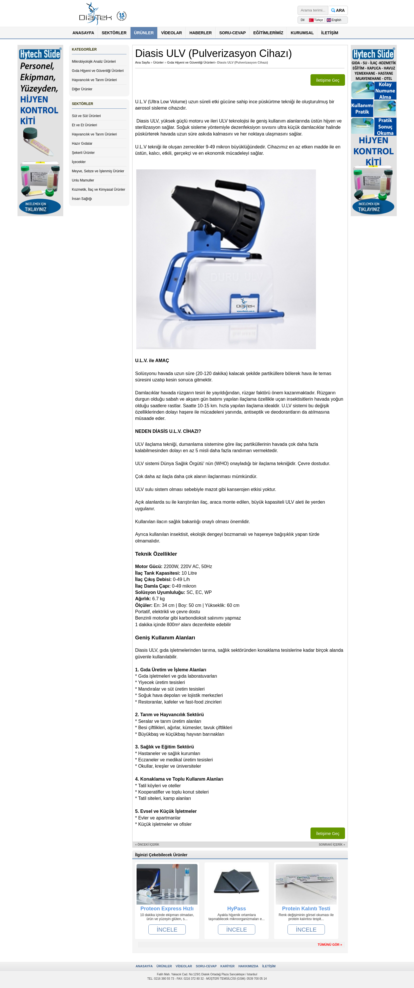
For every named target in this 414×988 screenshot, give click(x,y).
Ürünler (158, 62)
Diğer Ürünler (82, 89)
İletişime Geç (328, 80)
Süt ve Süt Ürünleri (86, 116)
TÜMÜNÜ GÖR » (330, 944)
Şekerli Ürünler (83, 153)
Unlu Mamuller (83, 180)
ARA (340, 10)
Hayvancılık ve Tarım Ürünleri (94, 80)
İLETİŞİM (329, 32)
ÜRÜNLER (144, 32)
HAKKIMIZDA (248, 966)
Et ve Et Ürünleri (84, 125)
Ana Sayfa (142, 62)
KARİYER (228, 966)
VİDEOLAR (171, 32)
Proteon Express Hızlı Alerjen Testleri (166, 908)
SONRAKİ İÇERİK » (332, 844)
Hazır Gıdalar (82, 144)
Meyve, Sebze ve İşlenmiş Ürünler (98, 171)
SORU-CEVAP (232, 32)
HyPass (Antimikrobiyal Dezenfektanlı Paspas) (236, 908)
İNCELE (167, 929)
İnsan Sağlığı (82, 199)
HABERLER (200, 32)
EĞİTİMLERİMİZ (268, 32)
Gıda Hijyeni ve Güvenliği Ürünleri (98, 71)
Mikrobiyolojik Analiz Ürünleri (94, 62)
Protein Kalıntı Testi (306, 908)
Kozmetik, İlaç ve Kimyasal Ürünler (98, 190)
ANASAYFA (83, 32)
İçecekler (79, 162)
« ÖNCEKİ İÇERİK (147, 844)
